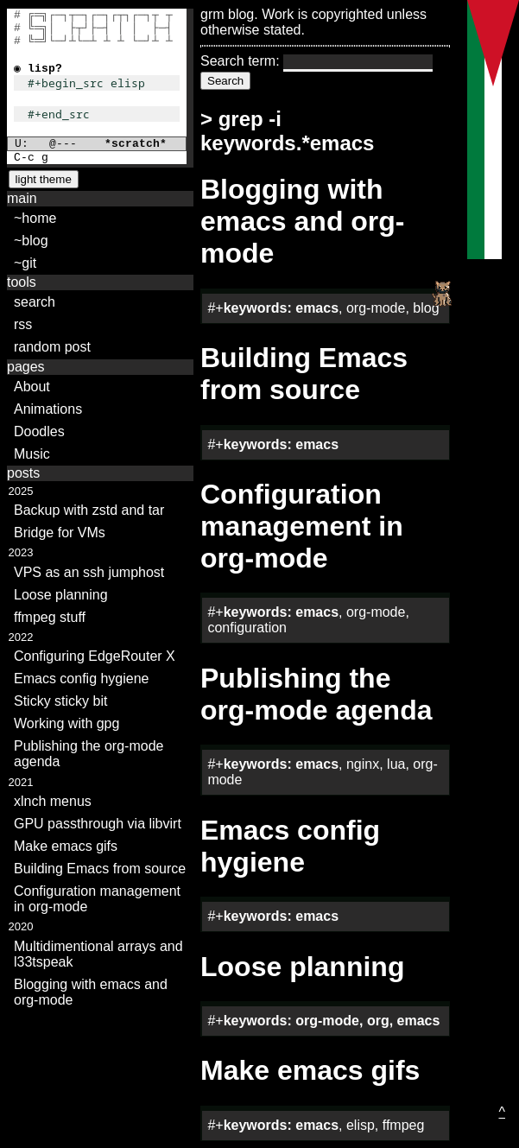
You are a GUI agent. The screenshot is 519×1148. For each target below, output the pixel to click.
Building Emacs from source (100, 868)
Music (32, 454)
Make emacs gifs (65, 846)
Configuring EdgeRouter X (94, 656)
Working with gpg (66, 723)
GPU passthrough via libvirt (97, 823)
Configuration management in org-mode (97, 899)
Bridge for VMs (59, 532)
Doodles (39, 431)
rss (23, 324)
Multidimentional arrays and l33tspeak (98, 954)
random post (52, 346)
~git (25, 263)
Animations (48, 409)
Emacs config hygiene (81, 678)
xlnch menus (53, 801)
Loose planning (61, 594)
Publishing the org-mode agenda (88, 754)
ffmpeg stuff (49, 617)
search (34, 302)
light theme (44, 179)
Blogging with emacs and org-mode (91, 992)
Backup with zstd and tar (89, 510)
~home (35, 218)
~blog (31, 240)
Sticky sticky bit (60, 701)
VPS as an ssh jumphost (89, 572)
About (32, 386)
